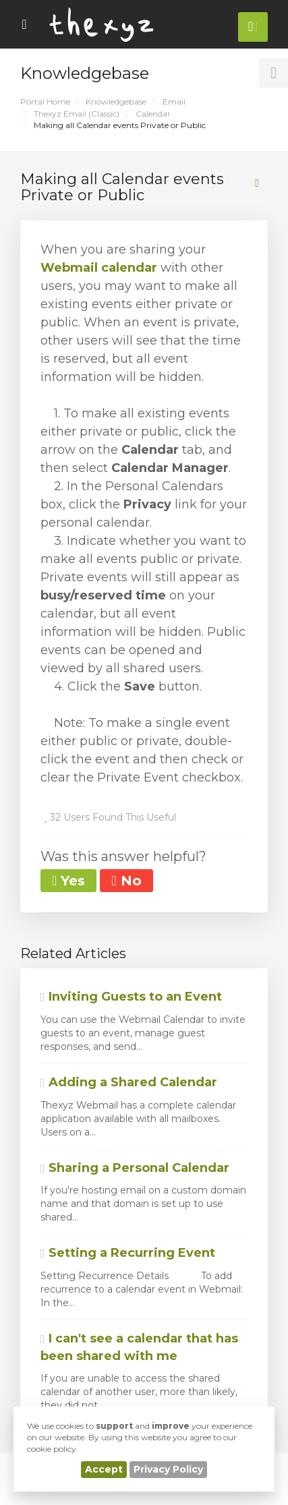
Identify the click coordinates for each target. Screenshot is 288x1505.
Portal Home (45, 101)
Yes (68, 881)
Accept (104, 1469)
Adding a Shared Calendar (128, 1082)
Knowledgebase (116, 101)
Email (174, 101)
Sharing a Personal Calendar (134, 1167)
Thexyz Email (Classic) (76, 114)
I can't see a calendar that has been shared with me (139, 1347)
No (126, 881)
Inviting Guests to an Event (131, 996)
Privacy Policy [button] (168, 1469)
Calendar (153, 114)
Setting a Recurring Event (127, 1252)
